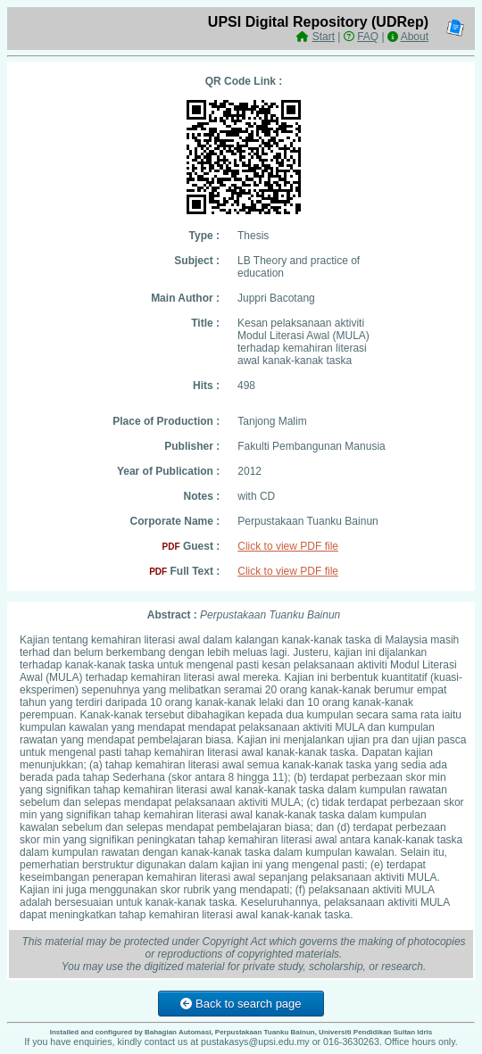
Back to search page (240, 1003)
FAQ (367, 36)
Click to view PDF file (287, 546)
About (414, 36)
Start (323, 36)
